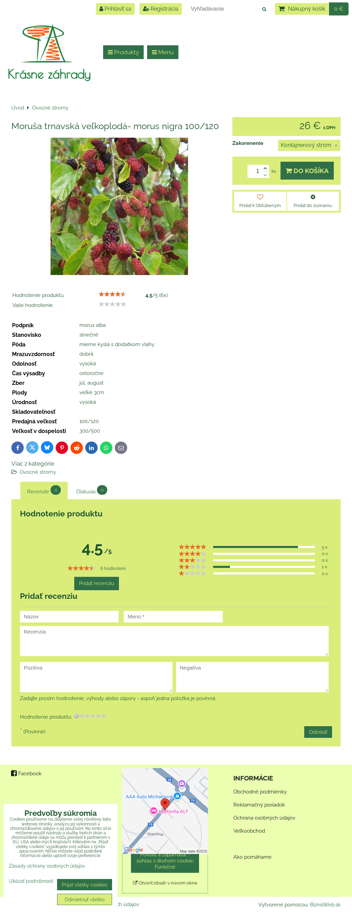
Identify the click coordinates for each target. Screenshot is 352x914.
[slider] (112, 294)
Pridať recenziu (96, 583)
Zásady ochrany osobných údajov (47, 866)
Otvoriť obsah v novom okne (165, 883)
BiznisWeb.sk (325, 905)
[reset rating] (76, 716)
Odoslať (318, 732)
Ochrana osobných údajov (264, 818)
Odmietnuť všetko (84, 899)
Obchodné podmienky (260, 792)
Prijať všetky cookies (84, 885)
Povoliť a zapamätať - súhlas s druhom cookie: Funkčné (165, 861)
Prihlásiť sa (115, 8)
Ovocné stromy (38, 472)
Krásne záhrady (49, 74)
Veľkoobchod (249, 831)
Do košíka (307, 170)
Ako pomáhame (252, 857)
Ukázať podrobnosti (31, 881)
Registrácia (160, 8)
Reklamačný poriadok (259, 805)
